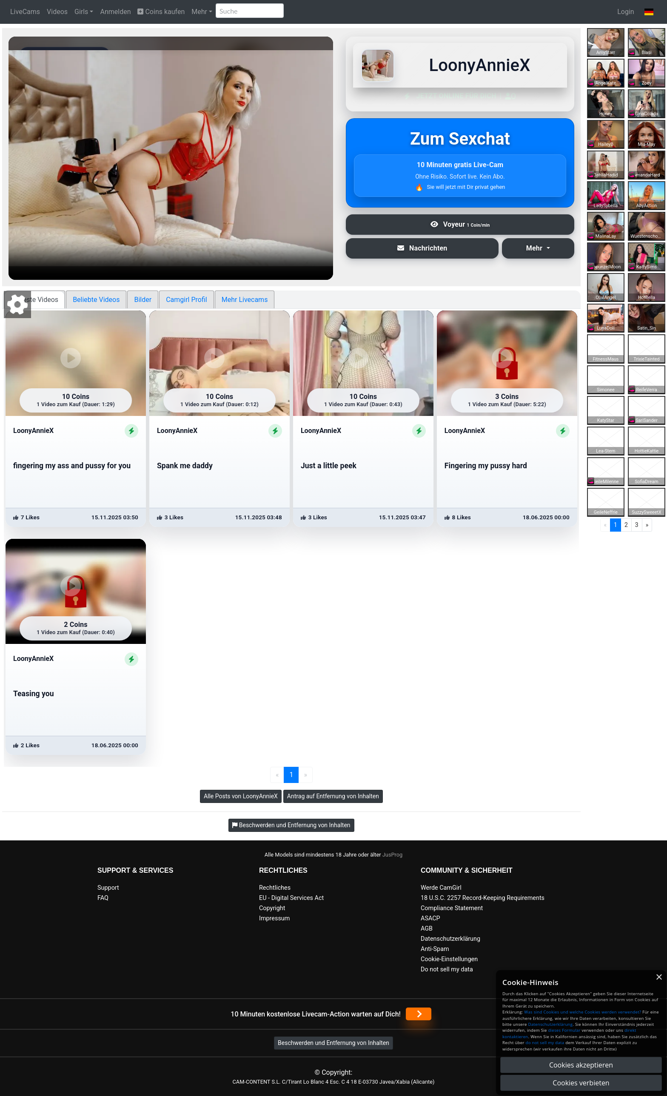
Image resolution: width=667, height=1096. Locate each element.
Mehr (199, 12)
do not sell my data (545, 1042)
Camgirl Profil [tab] (186, 300)
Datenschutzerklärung (450, 938)
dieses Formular (564, 1030)
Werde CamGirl (441, 887)
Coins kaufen (161, 12)
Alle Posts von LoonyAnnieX (241, 796)
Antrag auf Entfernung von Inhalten (333, 796)
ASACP (430, 918)
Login (625, 12)
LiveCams (25, 12)
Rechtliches (275, 887)
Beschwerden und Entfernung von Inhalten (333, 1042)
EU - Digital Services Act (291, 898)
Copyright (272, 908)
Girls (81, 12)
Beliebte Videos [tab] (96, 300)
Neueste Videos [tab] (34, 300)
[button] (649, 11)
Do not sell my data (447, 969)
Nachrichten (422, 248)
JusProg (392, 854)
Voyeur (460, 224)
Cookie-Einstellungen (449, 959)
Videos (57, 12)
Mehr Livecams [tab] (245, 300)
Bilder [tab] (142, 300)
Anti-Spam (435, 949)
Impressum (274, 918)
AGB (427, 928)
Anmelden (115, 12)
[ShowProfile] (131, 431)
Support (108, 887)
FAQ (102, 898)
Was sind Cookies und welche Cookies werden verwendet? (582, 1012)
